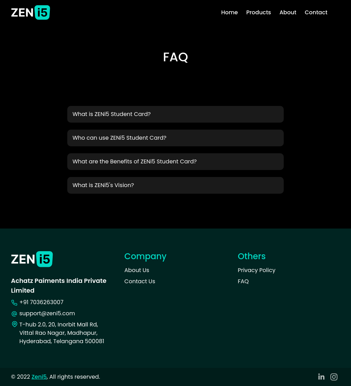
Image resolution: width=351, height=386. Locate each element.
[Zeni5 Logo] (30, 13)
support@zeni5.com (47, 313)
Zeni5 (39, 377)
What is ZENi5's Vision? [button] (103, 185)
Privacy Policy (256, 270)
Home (229, 12)
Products (258, 12)
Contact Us (139, 281)
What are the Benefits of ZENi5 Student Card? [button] (135, 161)
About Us (136, 270)
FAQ (243, 281)
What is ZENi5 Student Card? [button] (112, 114)
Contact (316, 12)
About (288, 12)
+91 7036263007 (41, 302)
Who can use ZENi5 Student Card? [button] (119, 138)
